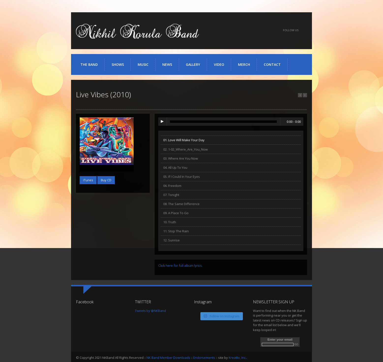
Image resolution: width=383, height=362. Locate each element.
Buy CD (106, 180)
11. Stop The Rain (176, 231)
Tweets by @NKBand (150, 310)
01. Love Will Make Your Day (184, 140)
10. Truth (169, 222)
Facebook (218, 30)
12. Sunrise (171, 240)
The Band (89, 64)
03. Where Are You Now (180, 158)
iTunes (271, 30)
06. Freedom (172, 185)
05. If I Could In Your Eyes (181, 176)
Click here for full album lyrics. (180, 265)
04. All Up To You (175, 167)
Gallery (194, 66)
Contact (272, 64)
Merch (244, 64)
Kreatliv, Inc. (237, 357)
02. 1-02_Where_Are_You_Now (185, 149)
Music (145, 66)
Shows (118, 64)
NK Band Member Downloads (168, 357)
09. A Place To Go (176, 213)
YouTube (245, 30)
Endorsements (204, 357)
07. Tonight (171, 195)
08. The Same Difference (181, 204)
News (167, 64)
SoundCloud (258, 30)
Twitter (231, 30)
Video (219, 64)
